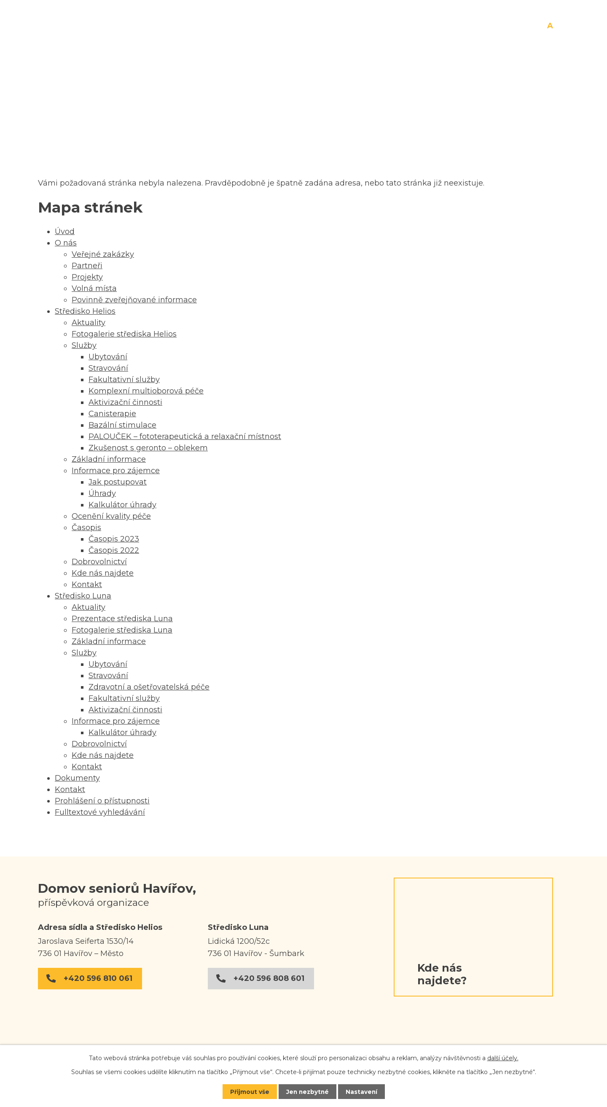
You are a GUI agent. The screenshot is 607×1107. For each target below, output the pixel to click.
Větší (559, 26)
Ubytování (108, 356)
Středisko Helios (262, 80)
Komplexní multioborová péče (146, 391)
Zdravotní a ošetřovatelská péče (149, 687)
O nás (178, 80)
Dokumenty (462, 80)
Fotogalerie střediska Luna (122, 630)
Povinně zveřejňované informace (134, 299)
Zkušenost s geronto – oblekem (148, 447)
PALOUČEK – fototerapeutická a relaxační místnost (185, 436)
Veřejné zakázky (103, 254)
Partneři (87, 265)
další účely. (502, 1057)
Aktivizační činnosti (125, 402)
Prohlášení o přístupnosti (102, 800)
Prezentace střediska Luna (122, 618)
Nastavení (362, 1091)
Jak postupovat (118, 482)
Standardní (550, 26)
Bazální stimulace (122, 425)
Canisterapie (112, 413)
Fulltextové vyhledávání (100, 812)
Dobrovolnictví (99, 561)
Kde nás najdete (103, 573)
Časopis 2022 (114, 550)
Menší (542, 26)
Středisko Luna (367, 80)
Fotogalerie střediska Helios (124, 334)
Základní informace (109, 459)
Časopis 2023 (114, 539)
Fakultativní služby (124, 379)
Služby (84, 345)
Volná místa (94, 288)
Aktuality (88, 322)
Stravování (108, 368)
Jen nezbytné (307, 1091)
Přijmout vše (249, 1091)
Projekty (87, 277)
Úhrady (102, 493)
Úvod (118, 80)
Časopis (86, 527)
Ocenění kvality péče (111, 516)
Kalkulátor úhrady (122, 504)
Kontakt (542, 80)
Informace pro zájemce (116, 470)
